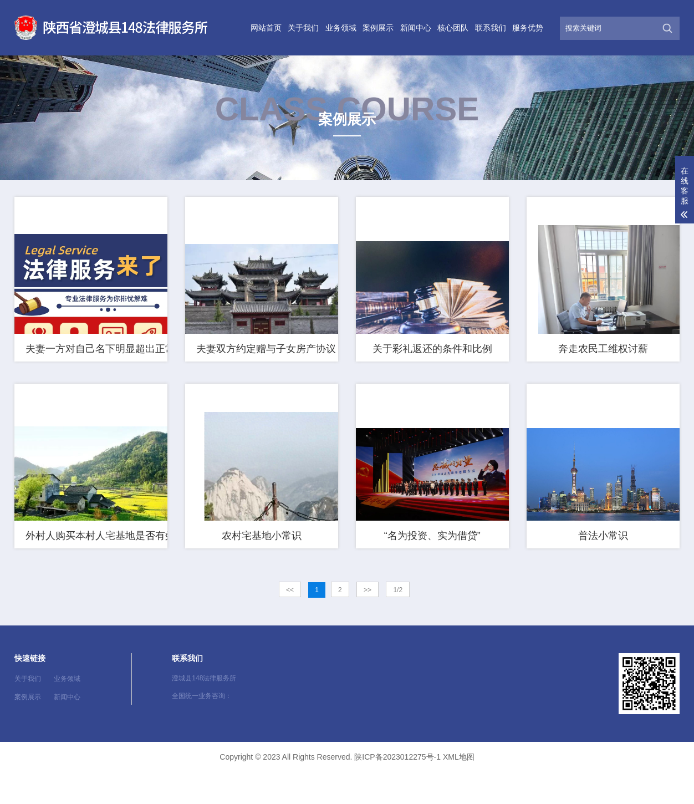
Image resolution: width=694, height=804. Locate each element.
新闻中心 (415, 27)
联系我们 (490, 27)
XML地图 (458, 789)
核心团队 (452, 27)
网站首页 (266, 27)
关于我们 (303, 27)
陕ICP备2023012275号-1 (397, 789)
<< (290, 622)
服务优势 (527, 27)
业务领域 (340, 27)
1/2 (397, 622)
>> (367, 622)
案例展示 (378, 27)
